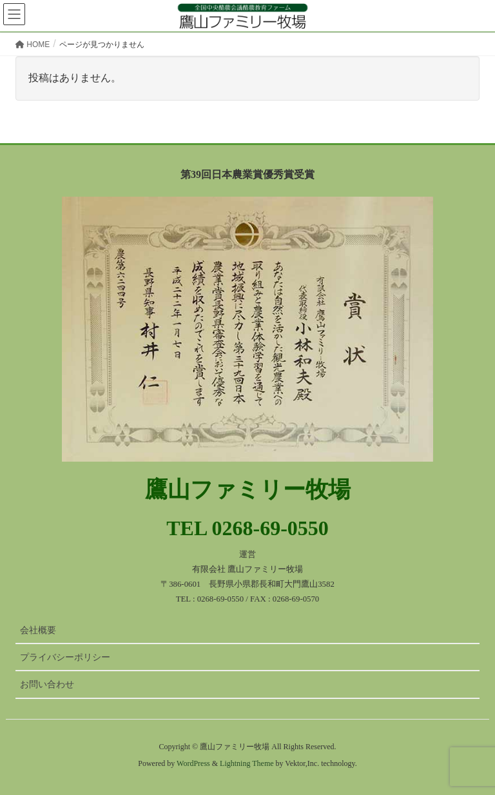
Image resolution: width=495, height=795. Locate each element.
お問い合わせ (47, 684)
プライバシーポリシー (65, 657)
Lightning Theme (246, 763)
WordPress (193, 763)
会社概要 (38, 630)
